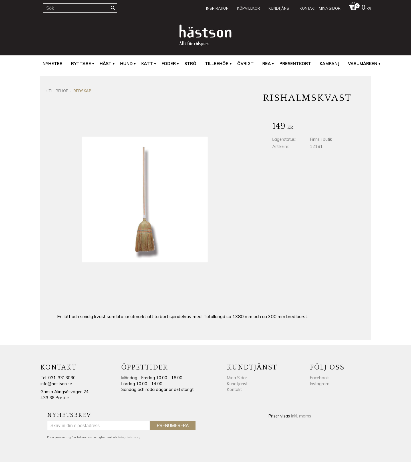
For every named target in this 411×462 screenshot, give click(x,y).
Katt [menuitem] (147, 63)
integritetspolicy (129, 437)
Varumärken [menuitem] (362, 63)
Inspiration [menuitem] (217, 8)
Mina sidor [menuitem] (330, 8)
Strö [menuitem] (190, 63)
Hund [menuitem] (126, 63)
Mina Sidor (237, 377)
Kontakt (234, 389)
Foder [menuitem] (169, 63)
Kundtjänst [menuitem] (280, 8)
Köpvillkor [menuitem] (248, 8)
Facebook (319, 377)
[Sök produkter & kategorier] (80, 8)
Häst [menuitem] (106, 63)
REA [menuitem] (266, 63)
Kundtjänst (237, 383)
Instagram (319, 383)
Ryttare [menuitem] (81, 63)
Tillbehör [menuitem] (217, 63)
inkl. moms (301, 416)
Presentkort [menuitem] (295, 63)
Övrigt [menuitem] (245, 63)
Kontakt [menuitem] (308, 8)
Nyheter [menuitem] (53, 63)
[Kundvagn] (358, 8)
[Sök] (113, 8)
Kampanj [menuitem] (329, 63)
